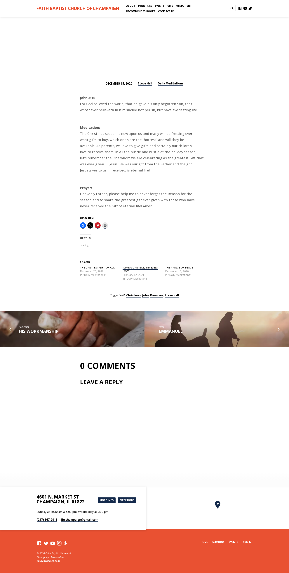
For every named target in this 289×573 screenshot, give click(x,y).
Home (204, 542)
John (145, 295)
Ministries (145, 5)
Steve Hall (145, 83)
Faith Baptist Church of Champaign (77, 8)
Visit (190, 5)
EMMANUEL (171, 331)
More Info (105, 500)
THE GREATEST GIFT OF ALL (97, 267)
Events (159, 5)
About (130, 5)
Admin (247, 542)
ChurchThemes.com (48, 561)
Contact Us (166, 11)
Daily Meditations (170, 83)
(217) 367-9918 (47, 519)
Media (180, 5)
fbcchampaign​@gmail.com (79, 519)
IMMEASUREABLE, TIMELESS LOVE (140, 269)
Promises (156, 295)
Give (170, 5)
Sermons (218, 542)
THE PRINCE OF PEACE (179, 267)
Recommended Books (140, 11)
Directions (127, 500)
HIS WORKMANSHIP (38, 331)
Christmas (133, 295)
